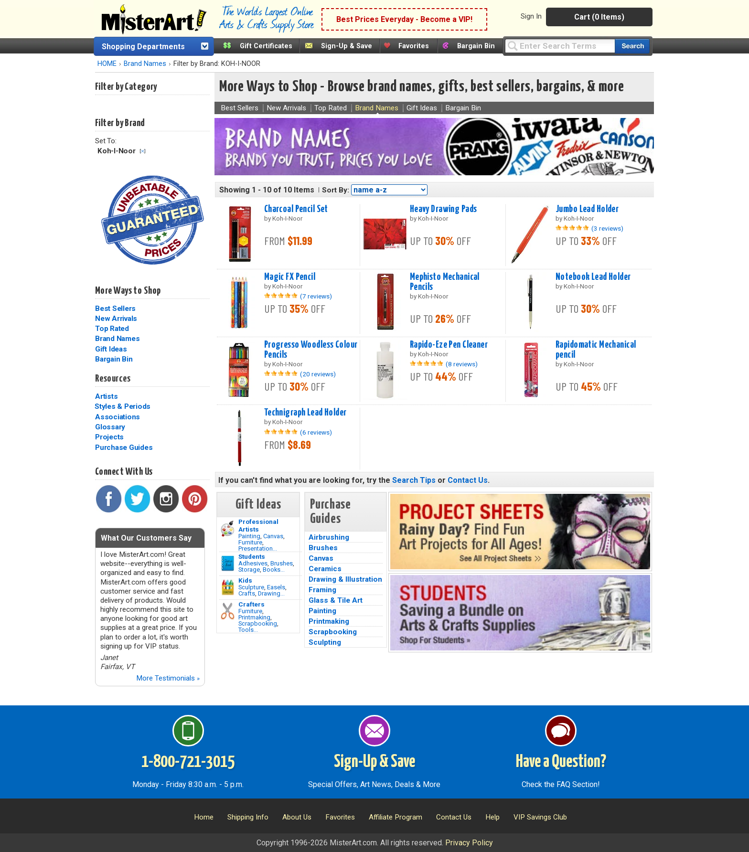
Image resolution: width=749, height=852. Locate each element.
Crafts (246, 593)
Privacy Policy (469, 842)
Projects (109, 437)
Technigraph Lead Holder (305, 412)
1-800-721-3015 (188, 762)
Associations (117, 417)
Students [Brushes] (251, 556)
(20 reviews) (318, 374)
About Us (296, 817)
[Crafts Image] (228, 587)
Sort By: (335, 190)
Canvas (273, 536)
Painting (249, 536)
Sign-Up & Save (346, 46)
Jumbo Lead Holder (587, 209)
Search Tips (414, 480)
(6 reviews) (316, 432)
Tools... (248, 629)
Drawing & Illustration (345, 579)
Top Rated (112, 328)
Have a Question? (561, 762)
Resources (112, 378)
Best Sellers (115, 308)
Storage (249, 569)
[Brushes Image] (228, 563)
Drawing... (271, 593)
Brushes (281, 563)
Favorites (413, 46)
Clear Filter (142, 151)
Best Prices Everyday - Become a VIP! (404, 19)
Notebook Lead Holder (593, 277)
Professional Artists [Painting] (258, 525)
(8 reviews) (462, 364)
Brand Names (145, 64)
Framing (322, 590)
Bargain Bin (476, 46)
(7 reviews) (316, 296)
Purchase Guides (123, 447)
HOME (107, 64)
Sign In (531, 16)
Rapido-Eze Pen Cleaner (449, 345)
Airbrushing (329, 537)
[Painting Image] (228, 528)
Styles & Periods (122, 406)
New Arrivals (116, 318)
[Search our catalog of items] (632, 46)
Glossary (110, 427)
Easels (276, 587)
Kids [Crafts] (245, 580)
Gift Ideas (111, 349)
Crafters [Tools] (251, 604)
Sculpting (325, 642)
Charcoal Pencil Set (296, 209)
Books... (274, 569)
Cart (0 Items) (599, 16)
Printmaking (254, 617)
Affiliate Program (395, 817)
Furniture (250, 542)
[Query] (560, 46)
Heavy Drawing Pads (443, 209)
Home (204, 817)
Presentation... (257, 548)
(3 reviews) (607, 228)
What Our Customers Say (146, 538)
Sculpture (251, 587)
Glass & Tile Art (336, 600)
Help (492, 817)
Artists (106, 396)
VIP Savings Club (540, 817)
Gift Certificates (266, 46)
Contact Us (468, 480)
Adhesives (253, 563)
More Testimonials (168, 678)
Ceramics (325, 568)
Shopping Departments (143, 46)
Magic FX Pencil (289, 277)
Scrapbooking (257, 623)
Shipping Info (247, 817)
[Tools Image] (228, 611)
